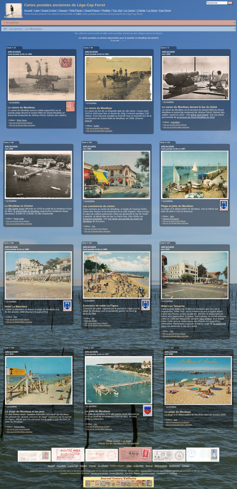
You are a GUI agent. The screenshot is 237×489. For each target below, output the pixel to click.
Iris (93, 318)
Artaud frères (19, 427)
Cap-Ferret (165, 10)
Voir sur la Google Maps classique (22, 125)
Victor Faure (22, 120)
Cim (93, 226)
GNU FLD (119, 473)
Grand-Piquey (92, 10)
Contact (185, 466)
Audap (96, 126)
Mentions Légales (148, 473)
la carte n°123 (51, 419)
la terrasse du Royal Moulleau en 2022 (196, 117)
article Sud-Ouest (199, 115)
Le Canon (129, 10)
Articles (83, 466)
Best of (149, 466)
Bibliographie (160, 466)
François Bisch (146, 471)
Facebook (173, 473)
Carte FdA (73, 466)
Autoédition (175, 122)
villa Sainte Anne (16, 209)
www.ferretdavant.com (99, 473)
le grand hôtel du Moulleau (26, 211)
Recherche (174, 466)
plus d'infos (205, 319)
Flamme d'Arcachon (171, 219)
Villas (129, 466)
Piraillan (106, 10)
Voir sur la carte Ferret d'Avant (20, 123)
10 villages (103, 466)
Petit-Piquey (76, 10)
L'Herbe (141, 10)
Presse (92, 466)
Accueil (28, 10)
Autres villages (117, 466)
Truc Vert (117, 10)
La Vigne (152, 10)
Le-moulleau (14, 102)
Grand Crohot (49, 10)
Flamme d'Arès (91, 321)
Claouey (63, 10)
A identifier (138, 466)
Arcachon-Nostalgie (92, 219)
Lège (37, 10)
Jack (172, 216)
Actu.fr (88, 121)
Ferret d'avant (31, 14)
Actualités (61, 466)
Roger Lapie (19, 219)
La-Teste (127, 441)
